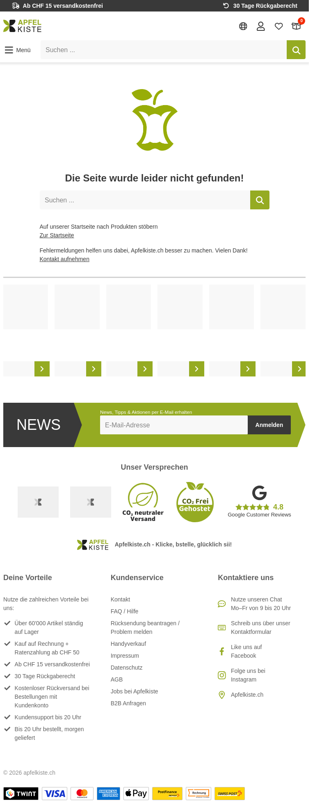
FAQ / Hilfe (125, 611)
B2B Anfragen (128, 703)
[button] (17, 50)
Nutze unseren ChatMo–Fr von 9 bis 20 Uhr (261, 603)
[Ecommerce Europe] (90, 502)
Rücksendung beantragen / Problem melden (145, 627)
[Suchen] (296, 49)
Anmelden (269, 425)
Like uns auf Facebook (246, 651)
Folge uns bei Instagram (248, 675)
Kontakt (120, 599)
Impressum (125, 655)
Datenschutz (127, 667)
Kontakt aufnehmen (64, 259)
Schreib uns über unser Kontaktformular (260, 627)
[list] (154, 330)
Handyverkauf (128, 643)
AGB (117, 679)
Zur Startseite (57, 235)
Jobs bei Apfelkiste (134, 691)
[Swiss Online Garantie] (38, 502)
